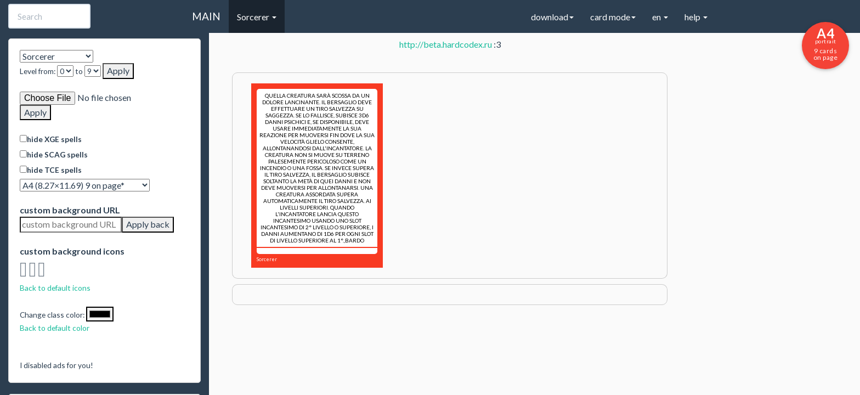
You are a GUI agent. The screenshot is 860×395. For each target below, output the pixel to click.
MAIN (206, 16)
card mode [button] (613, 17)
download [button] (552, 17)
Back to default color (54, 327)
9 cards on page (825, 43)
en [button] (660, 17)
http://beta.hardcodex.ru (445, 44)
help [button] (696, 17)
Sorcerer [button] (256, 17)
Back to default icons (55, 287)
